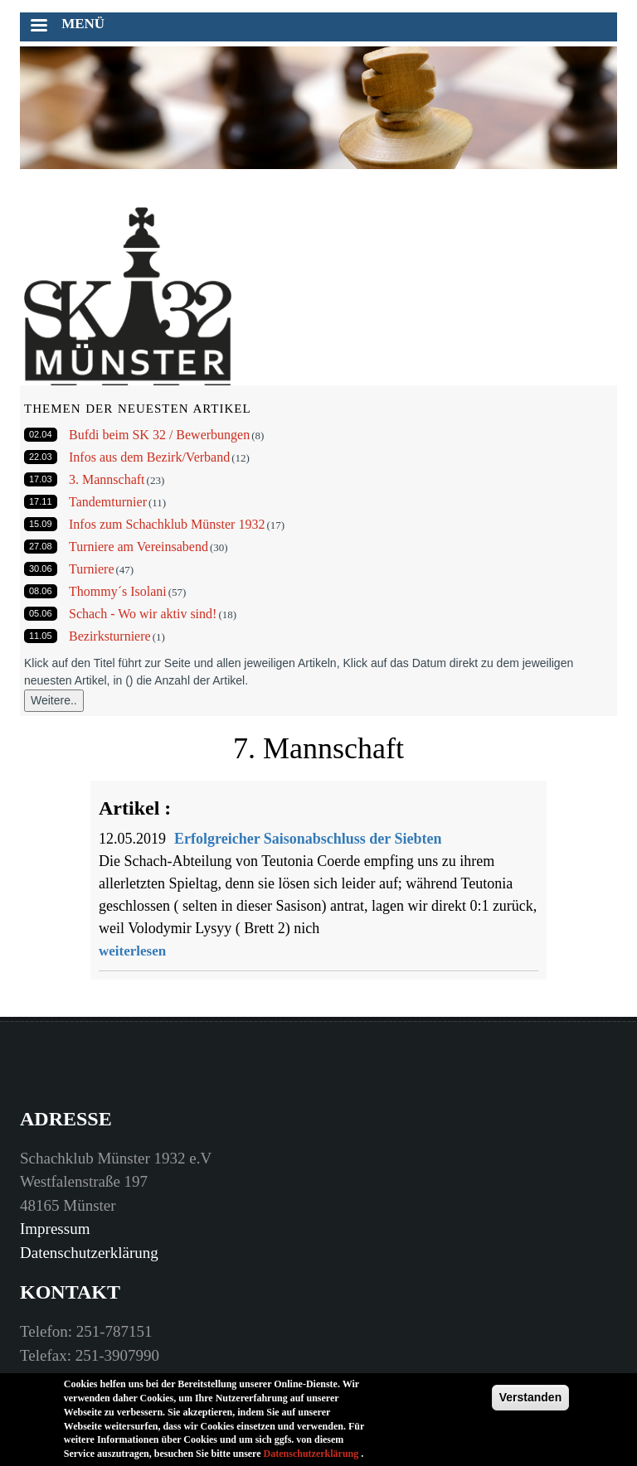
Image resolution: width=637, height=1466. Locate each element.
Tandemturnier (108, 502)
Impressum (55, 1228)
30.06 (40, 568)
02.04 (40, 434)
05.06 (40, 613)
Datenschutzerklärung (89, 1252)
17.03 (40, 479)
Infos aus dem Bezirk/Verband (149, 457)
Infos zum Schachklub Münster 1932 (167, 524)
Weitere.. (54, 700)
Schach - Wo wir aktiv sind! (142, 614)
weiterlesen (132, 951)
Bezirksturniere (110, 636)
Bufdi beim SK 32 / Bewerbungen (159, 435)
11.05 (40, 636)
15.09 (40, 524)
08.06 (40, 591)
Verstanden (530, 1399)
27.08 (40, 546)
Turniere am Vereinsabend (138, 546)
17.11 (40, 501)
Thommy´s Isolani (118, 591)
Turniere (91, 569)
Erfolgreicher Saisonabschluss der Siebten (308, 838)
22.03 (40, 457)
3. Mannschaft (107, 479)
